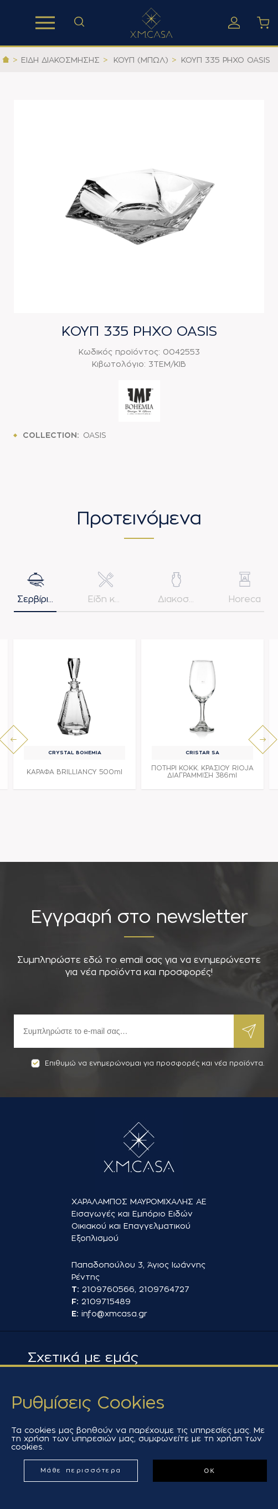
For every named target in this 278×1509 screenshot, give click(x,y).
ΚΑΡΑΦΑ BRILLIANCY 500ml (74, 772)
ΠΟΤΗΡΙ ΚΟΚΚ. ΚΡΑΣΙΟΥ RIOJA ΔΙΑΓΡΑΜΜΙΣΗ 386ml (202, 772)
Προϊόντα (45, 23)
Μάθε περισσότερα (81, 1470)
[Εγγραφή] (124, 1031)
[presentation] (13, 739)
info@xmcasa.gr (114, 1314)
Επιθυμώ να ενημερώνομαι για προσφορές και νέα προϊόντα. (147, 1063)
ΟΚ (209, 1470)
